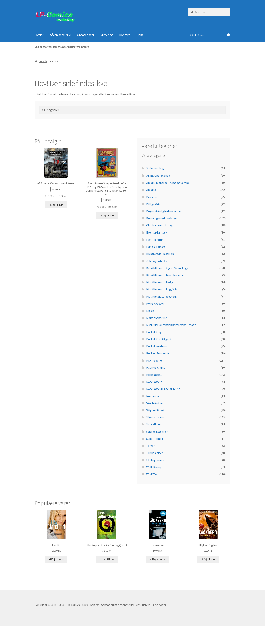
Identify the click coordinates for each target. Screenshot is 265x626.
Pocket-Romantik (157, 353)
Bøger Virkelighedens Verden (164, 211)
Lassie (150, 310)
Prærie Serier (154, 360)
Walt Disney (153, 467)
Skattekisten (154, 403)
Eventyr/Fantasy (156, 232)
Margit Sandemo (156, 318)
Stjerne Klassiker (157, 431)
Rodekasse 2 (154, 382)
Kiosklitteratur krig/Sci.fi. (162, 289)
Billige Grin (153, 204)
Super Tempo (154, 439)
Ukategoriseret (156, 460)
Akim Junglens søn (158, 175)
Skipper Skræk (155, 410)
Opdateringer (85, 35)
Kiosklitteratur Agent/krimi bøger (168, 268)
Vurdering (107, 35)
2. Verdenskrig (155, 168)
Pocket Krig (153, 332)
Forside (39, 35)
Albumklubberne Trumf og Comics (168, 183)
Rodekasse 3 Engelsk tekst (163, 389)
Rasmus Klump (155, 367)
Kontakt (124, 35)
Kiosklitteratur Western (161, 296)
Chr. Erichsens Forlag (159, 225)
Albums (151, 190)
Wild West (152, 474)
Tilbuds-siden (154, 453)
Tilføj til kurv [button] (55, 204)
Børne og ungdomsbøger (162, 218)
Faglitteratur (154, 239)
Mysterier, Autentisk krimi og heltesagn (171, 325)
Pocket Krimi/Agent (159, 339)
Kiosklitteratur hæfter (160, 282)
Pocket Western (156, 346)
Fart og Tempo (155, 246)
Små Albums (154, 424)
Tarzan (150, 446)
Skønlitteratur (155, 417)
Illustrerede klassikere (160, 254)
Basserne (152, 197)
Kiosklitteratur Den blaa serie (165, 275)
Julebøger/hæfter (157, 261)
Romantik (152, 396)
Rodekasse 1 (154, 374)
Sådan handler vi (60, 35)
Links (139, 35)
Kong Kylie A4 (155, 303)
